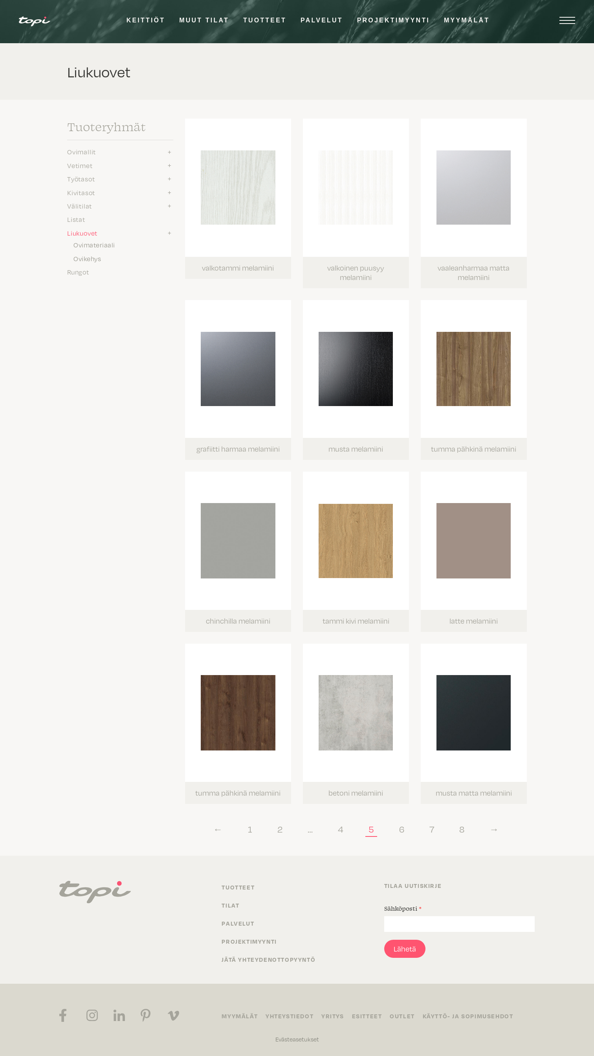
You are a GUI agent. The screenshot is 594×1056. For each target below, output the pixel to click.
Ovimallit (81, 151)
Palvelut (322, 20)
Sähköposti (403, 908)
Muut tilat (204, 20)
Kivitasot (81, 192)
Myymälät (467, 20)
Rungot (78, 271)
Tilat (230, 904)
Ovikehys (87, 258)
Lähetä (405, 948)
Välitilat (79, 205)
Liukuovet (82, 233)
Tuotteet (264, 20)
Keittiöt (145, 20)
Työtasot (81, 178)
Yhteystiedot (290, 1015)
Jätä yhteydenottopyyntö (268, 959)
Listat (76, 219)
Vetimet (80, 165)
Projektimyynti (393, 20)
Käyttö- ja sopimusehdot (468, 1015)
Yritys (332, 1015)
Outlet (402, 1015)
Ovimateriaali (94, 244)
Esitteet (367, 1015)
